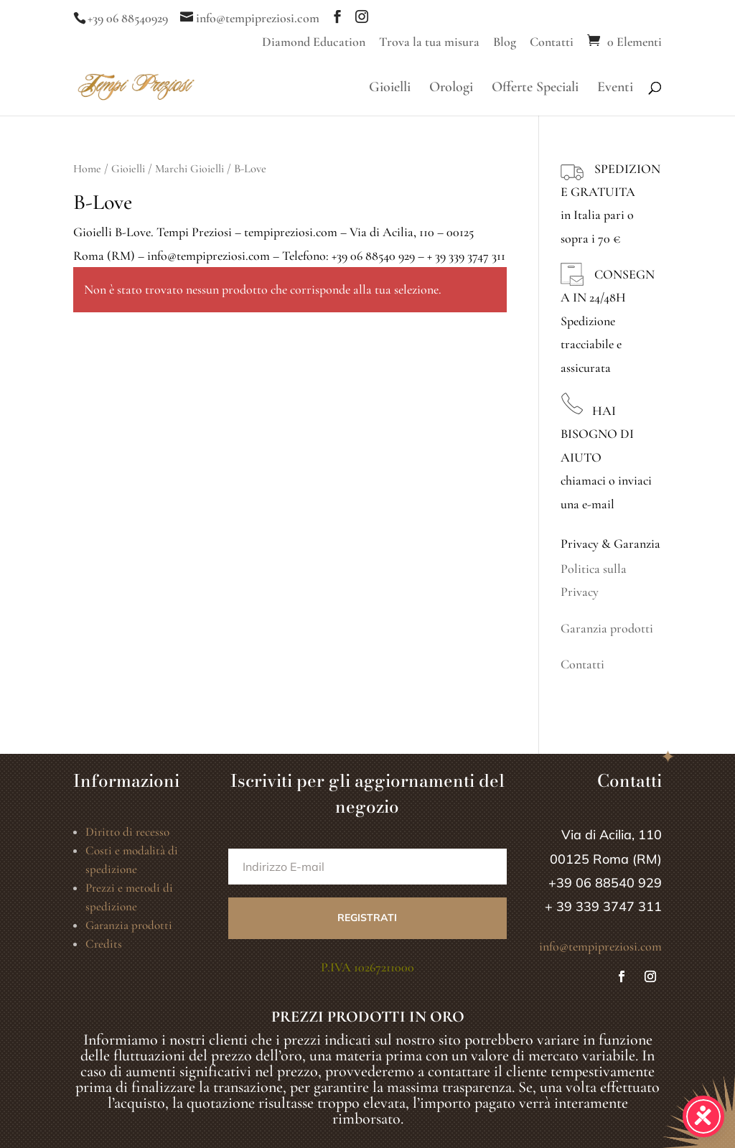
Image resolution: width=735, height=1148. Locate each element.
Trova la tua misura (429, 42)
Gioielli (390, 88)
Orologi (451, 88)
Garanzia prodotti (607, 628)
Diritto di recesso (127, 831)
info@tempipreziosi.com (600, 946)
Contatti (552, 42)
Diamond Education (313, 42)
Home (87, 169)
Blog (504, 42)
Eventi (615, 88)
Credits (103, 943)
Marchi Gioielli (189, 169)
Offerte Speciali (535, 88)
